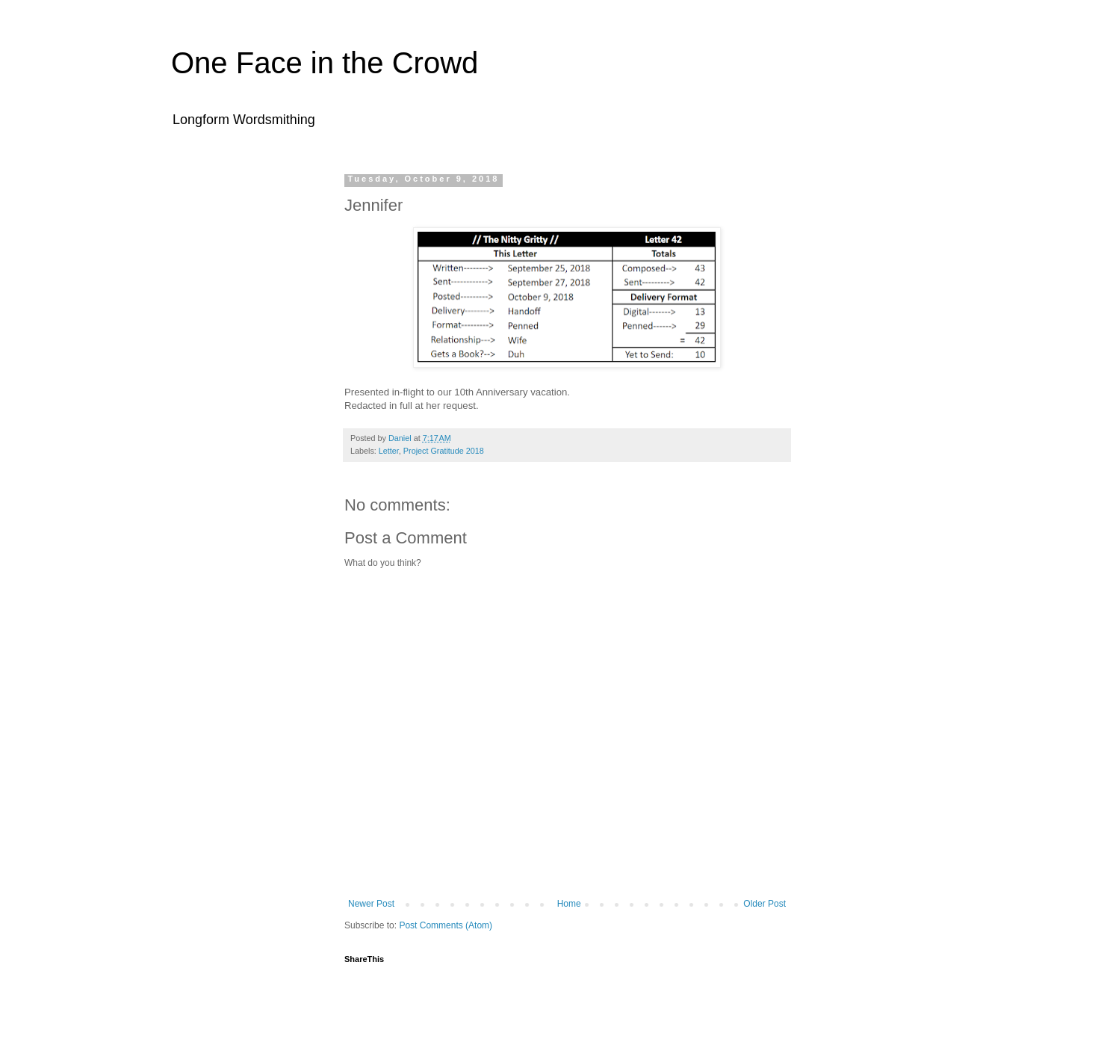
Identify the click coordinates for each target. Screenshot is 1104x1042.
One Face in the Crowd (324, 62)
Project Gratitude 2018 (443, 450)
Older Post (764, 903)
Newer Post (371, 903)
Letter (389, 450)
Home (569, 903)
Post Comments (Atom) (445, 925)
